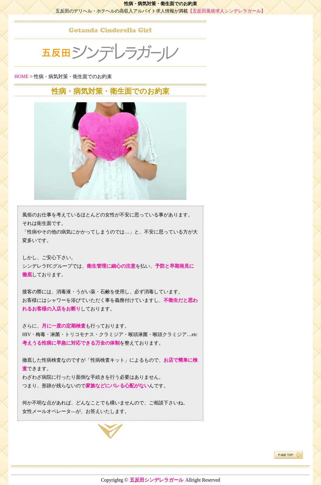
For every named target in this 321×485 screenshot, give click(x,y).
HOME (21, 76)
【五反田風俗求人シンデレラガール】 (227, 11)
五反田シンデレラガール (156, 480)
